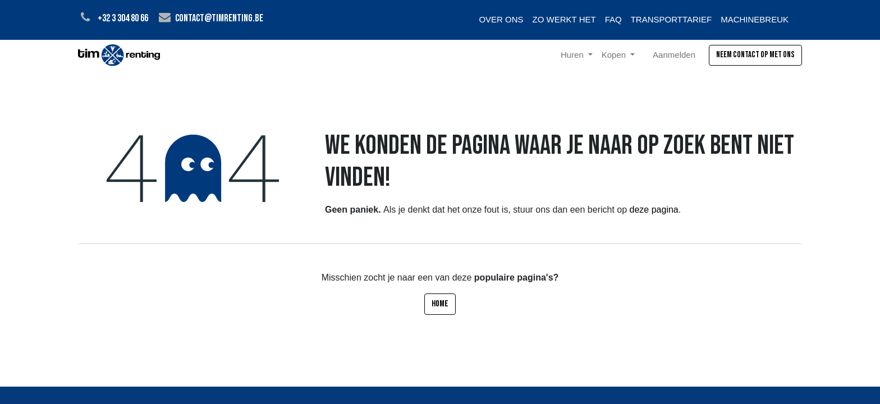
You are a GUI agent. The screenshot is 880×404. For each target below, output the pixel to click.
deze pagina (654, 209)
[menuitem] (501, 20)
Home (440, 304)
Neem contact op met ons (755, 54)
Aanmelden (674, 54)
